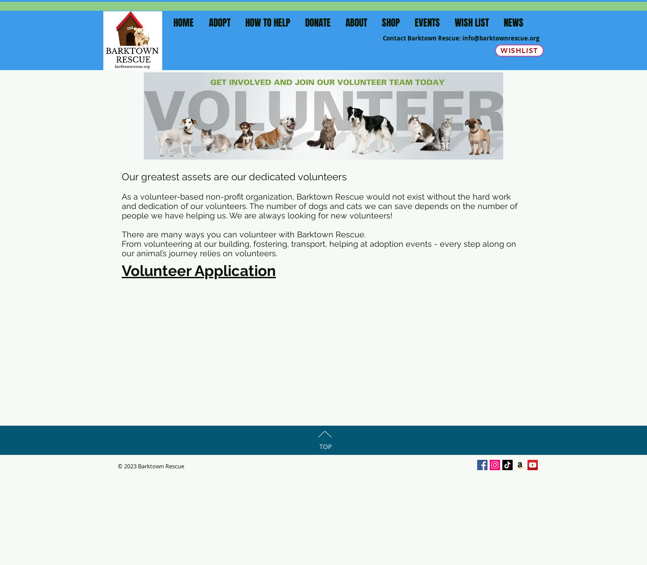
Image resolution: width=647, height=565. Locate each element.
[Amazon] (520, 465)
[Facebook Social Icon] (482, 465)
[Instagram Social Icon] (495, 465)
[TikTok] (507, 465)
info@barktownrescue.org (500, 38)
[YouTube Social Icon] (532, 465)
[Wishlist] (519, 50)
